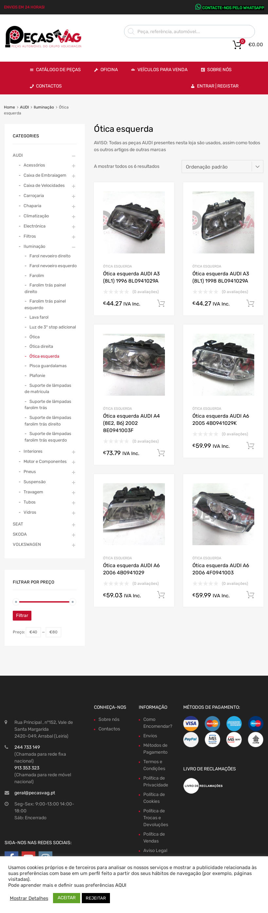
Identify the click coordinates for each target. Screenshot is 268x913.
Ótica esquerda (117, 266)
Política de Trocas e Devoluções (155, 817)
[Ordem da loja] (222, 166)
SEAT (18, 524)
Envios (150, 736)
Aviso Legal (155, 850)
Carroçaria (34, 195)
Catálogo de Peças (58, 69)
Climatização (36, 215)
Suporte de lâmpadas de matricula (48, 388)
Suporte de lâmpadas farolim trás (48, 404)
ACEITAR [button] (67, 898)
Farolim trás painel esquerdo (45, 304)
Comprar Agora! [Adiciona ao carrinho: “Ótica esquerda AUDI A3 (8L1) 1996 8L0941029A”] (161, 303)
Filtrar (22, 615)
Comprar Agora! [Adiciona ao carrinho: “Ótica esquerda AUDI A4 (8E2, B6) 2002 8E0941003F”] (161, 453)
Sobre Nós (219, 69)
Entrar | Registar (218, 86)
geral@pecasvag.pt (34, 793)
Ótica (34, 336)
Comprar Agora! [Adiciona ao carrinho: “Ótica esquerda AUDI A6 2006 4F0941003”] (250, 595)
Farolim (36, 275)
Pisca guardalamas (48, 365)
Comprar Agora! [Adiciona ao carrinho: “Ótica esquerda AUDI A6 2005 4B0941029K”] (250, 446)
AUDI (24, 107)
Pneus (30, 471)
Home (9, 107)
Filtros (30, 236)
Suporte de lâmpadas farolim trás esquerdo (48, 437)
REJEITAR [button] (96, 898)
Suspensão (34, 481)
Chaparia (32, 205)
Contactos (49, 86)
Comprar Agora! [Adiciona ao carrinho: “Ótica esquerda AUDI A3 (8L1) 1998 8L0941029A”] (250, 303)
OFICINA (109, 69)
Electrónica (34, 226)
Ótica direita (41, 346)
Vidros (30, 512)
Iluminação (44, 107)
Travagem (33, 491)
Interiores (33, 451)
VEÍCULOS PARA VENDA (162, 69)
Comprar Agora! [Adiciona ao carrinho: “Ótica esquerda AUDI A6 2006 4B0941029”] (161, 595)
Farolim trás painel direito (45, 288)
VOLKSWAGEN (27, 544)
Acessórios (34, 165)
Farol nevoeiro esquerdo (53, 265)
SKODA (20, 534)
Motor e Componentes (45, 461)
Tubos (30, 502)
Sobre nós (108, 719)
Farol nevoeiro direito (49, 255)
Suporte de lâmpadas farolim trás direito (48, 421)
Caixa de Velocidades (44, 185)
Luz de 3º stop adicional (52, 327)
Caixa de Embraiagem (45, 175)
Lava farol (38, 317)
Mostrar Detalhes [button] (29, 898)
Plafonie (37, 375)
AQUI (120, 885)
